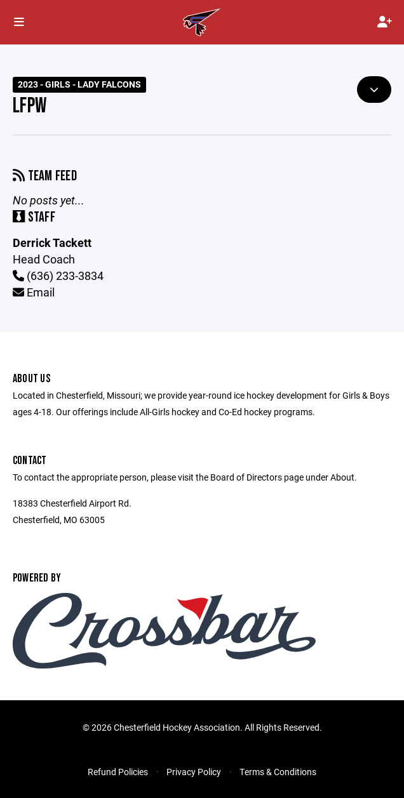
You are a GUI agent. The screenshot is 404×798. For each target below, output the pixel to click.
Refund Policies (118, 772)
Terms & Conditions (277, 772)
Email (34, 292)
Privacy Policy (193, 772)
